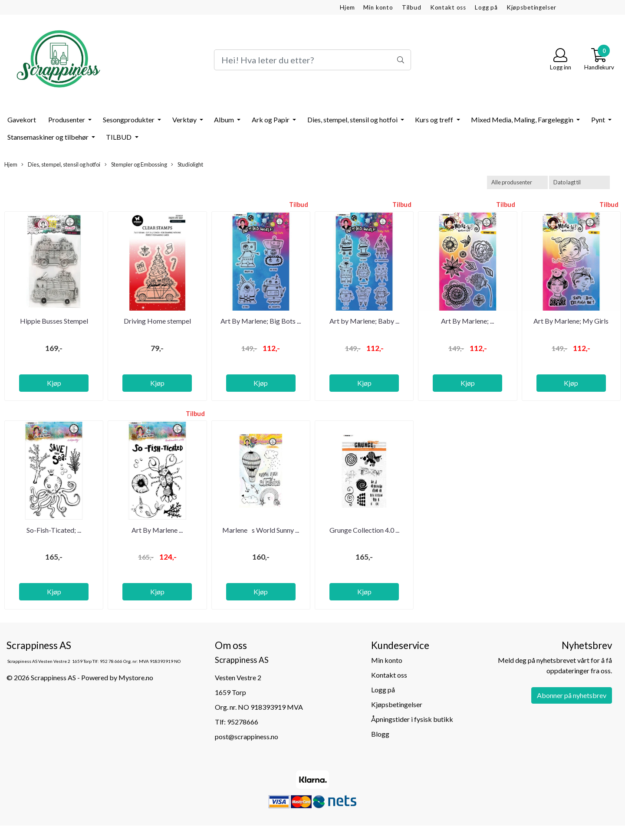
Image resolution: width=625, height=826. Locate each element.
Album (224, 119)
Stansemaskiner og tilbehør (48, 137)
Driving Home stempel (157, 321)
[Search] (312, 59)
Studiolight (187, 164)
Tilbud (411, 7)
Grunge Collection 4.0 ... (364, 530)
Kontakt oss (448, 7)
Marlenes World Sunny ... (260, 530)
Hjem (347, 7)
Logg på (486, 7)
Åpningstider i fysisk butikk (412, 719)
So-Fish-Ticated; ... (53, 530)
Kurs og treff (434, 119)
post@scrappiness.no (246, 736)
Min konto (378, 7)
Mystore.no (135, 677)
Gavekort (21, 119)
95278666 (242, 722)
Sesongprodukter (129, 119)
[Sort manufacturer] (517, 182)
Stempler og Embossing (136, 164)
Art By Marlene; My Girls (571, 321)
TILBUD (119, 137)
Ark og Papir (271, 119)
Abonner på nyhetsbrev (571, 695)
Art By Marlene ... (157, 530)
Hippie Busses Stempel (54, 321)
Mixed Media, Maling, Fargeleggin (523, 119)
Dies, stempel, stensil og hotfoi (353, 119)
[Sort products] (579, 182)
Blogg (380, 734)
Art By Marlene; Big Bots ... (260, 321)
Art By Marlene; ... (467, 321)
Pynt (598, 119)
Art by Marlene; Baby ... (364, 321)
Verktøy (185, 119)
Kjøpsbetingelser (531, 7)
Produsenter (67, 119)
